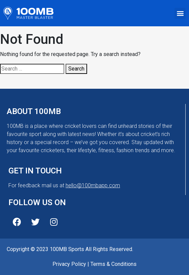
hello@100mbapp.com (93, 185)
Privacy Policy (69, 264)
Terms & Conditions (113, 264)
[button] (180, 13)
